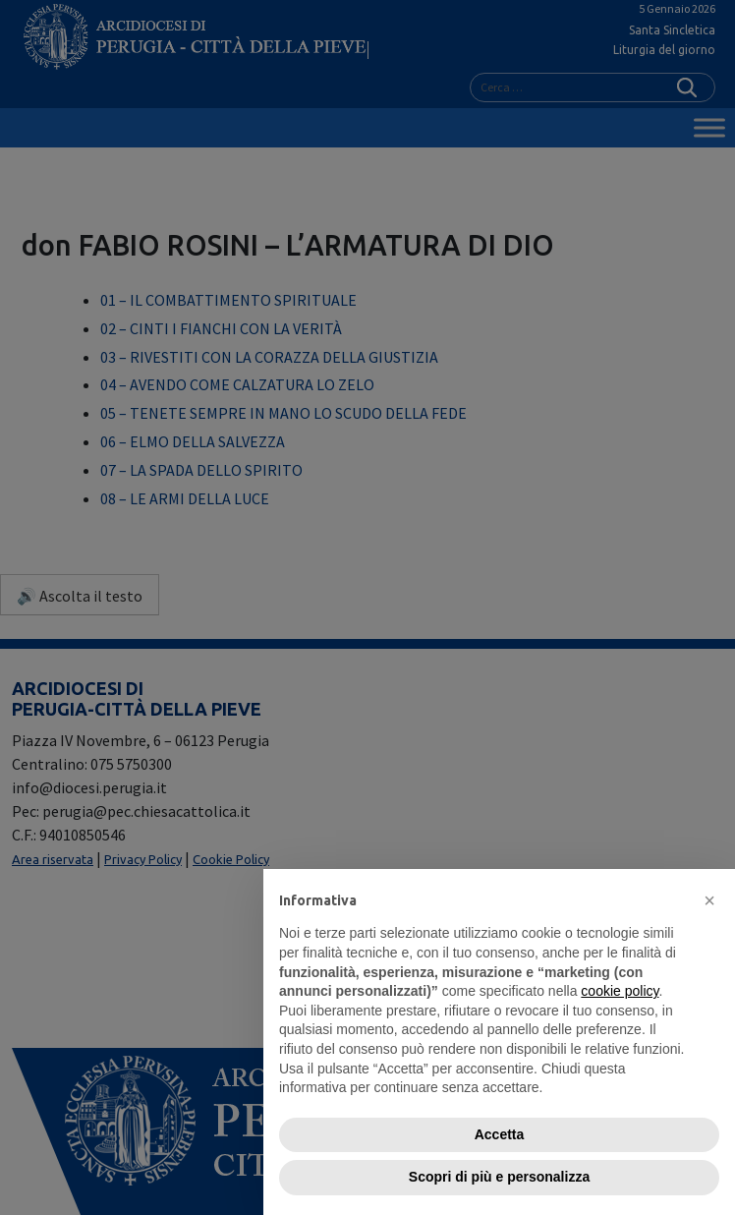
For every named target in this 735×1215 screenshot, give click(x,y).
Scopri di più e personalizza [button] (499, 1177)
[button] (709, 900)
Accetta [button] (500, 1134)
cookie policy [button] (619, 991)
